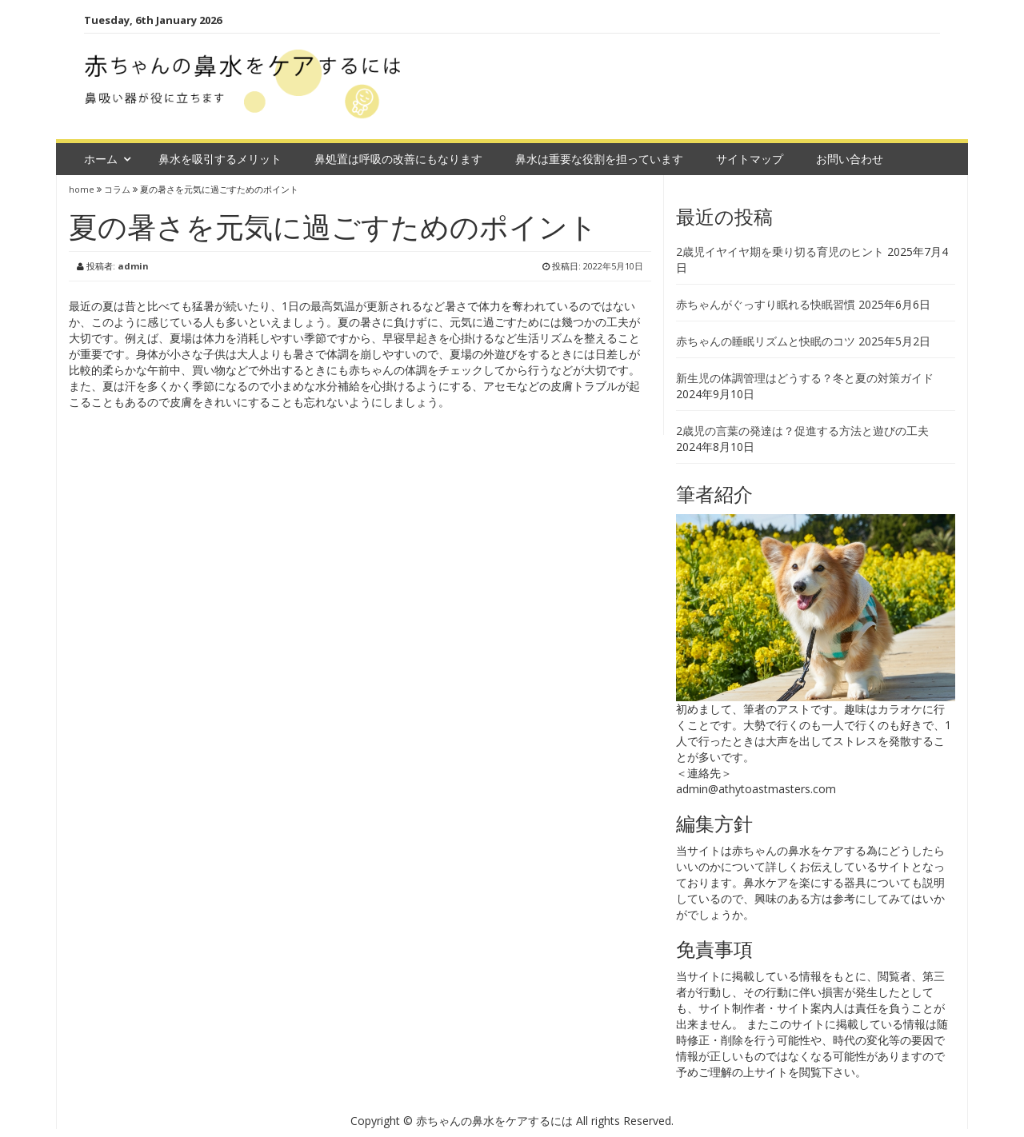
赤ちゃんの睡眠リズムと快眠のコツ (765, 341)
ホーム (101, 159)
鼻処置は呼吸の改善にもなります (398, 159)
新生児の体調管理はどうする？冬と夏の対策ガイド (805, 377)
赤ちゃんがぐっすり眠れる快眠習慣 (765, 304)
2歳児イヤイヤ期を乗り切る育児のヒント (780, 251)
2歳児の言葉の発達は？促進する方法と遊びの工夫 (802, 430)
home (83, 189)
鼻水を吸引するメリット (220, 159)
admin (133, 266)
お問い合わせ (849, 159)
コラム (117, 189)
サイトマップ (749, 159)
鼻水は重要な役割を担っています (599, 159)
